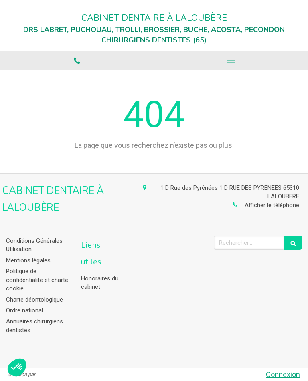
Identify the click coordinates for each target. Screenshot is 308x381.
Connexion (283, 374)
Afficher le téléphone (272, 205)
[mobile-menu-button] (231, 60)
